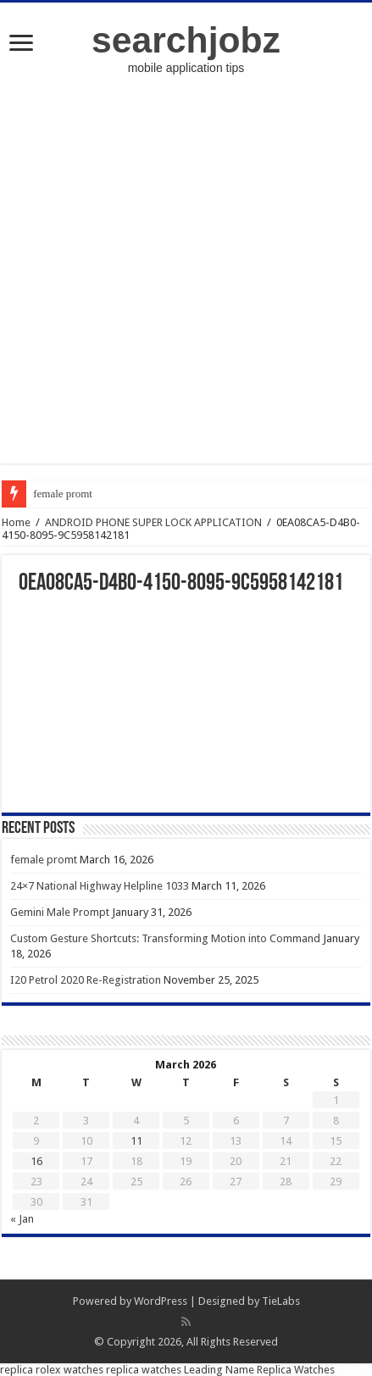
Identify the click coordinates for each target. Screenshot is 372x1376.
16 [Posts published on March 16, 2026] (36, 1161)
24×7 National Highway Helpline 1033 (99, 885)
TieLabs (281, 1301)
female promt (62, 493)
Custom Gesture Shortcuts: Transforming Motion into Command (165, 938)
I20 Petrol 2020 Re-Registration (85, 980)
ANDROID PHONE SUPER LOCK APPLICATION (153, 522)
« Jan (22, 1218)
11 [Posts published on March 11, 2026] (136, 1141)
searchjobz (186, 39)
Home (16, 522)
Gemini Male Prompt (59, 912)
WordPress (160, 1301)
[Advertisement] (186, 277)
